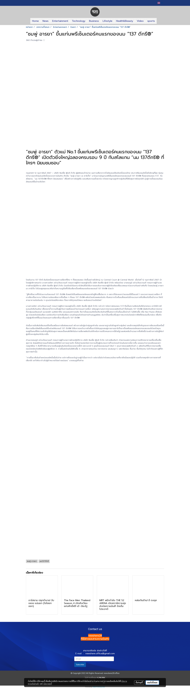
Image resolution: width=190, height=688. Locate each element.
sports (151, 21)
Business (94, 21)
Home (35, 21)
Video (140, 21)
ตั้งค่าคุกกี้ (139, 682)
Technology (78, 21)
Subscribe (80, 664)
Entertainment (60, 21)
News (45, 21)
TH (160, 3)
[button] (159, 21)
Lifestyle (107, 21)
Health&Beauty (124, 21)
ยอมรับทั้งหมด (152, 682)
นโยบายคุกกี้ (47, 684)
